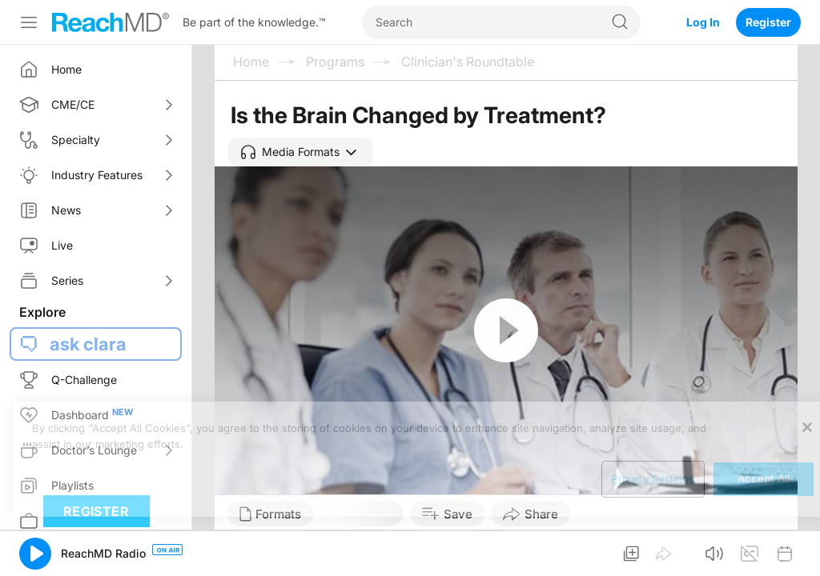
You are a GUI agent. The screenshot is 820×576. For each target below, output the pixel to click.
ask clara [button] (88, 344)
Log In (703, 22)
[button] (300, 152)
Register (768, 22)
